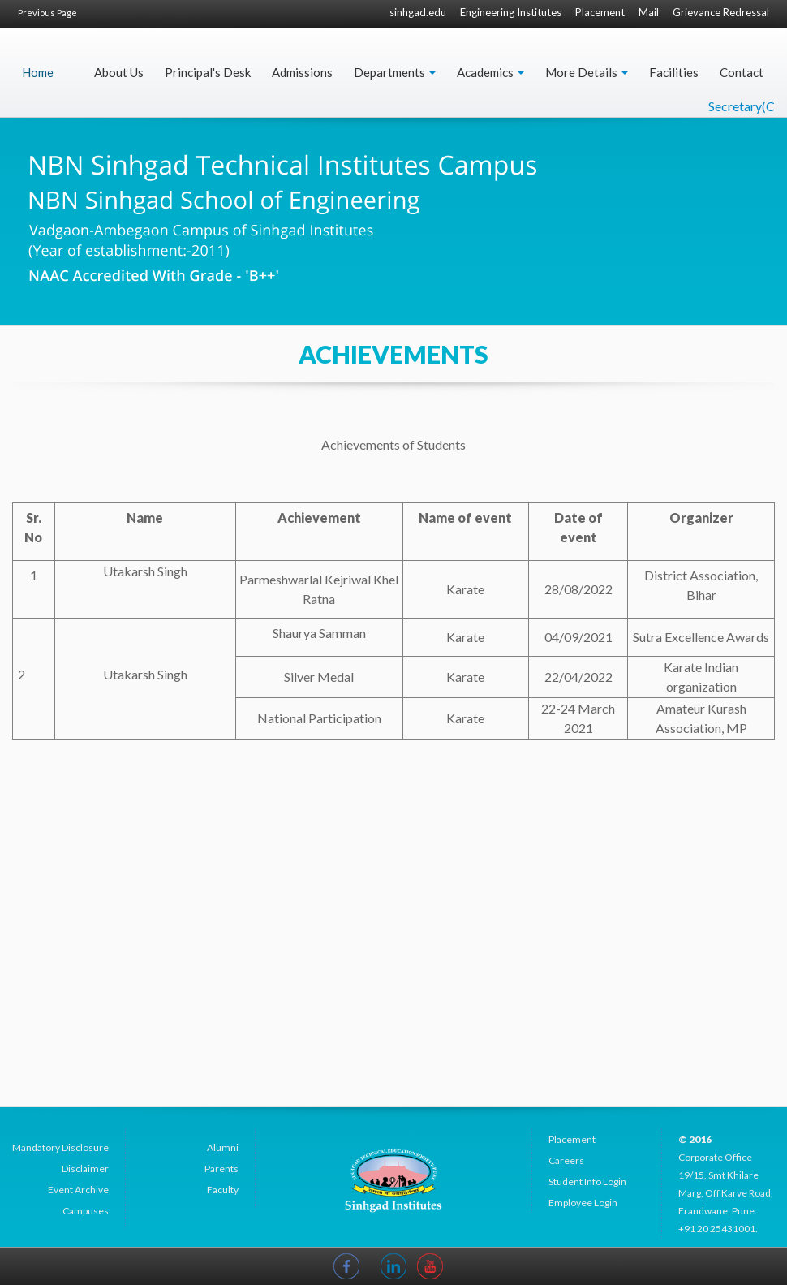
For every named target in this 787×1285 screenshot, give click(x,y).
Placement (600, 12)
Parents (221, 1168)
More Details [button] (586, 72)
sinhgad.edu (417, 12)
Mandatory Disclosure (60, 1147)
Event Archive (78, 1190)
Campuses (85, 1211)
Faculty (223, 1190)
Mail (649, 12)
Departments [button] (395, 72)
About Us (119, 72)
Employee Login (582, 1203)
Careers (566, 1160)
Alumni (223, 1147)
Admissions (302, 72)
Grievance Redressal (721, 12)
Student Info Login (587, 1181)
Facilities (674, 72)
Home (38, 72)
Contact (741, 72)
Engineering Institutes (510, 12)
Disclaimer (85, 1168)
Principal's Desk (208, 72)
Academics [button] (490, 72)
